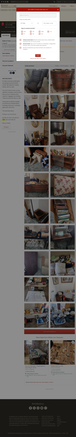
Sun (42, 33)
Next (38, 55)
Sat (33, 33)
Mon (25, 31)
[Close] (57, 10)
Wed (42, 31)
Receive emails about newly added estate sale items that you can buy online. (38, 40)
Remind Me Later (34, 58)
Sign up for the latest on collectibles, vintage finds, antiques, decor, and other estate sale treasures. (39, 44)
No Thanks (43, 58)
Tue (33, 31)
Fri (24, 33)
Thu (51, 31)
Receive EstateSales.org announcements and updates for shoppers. (37, 48)
